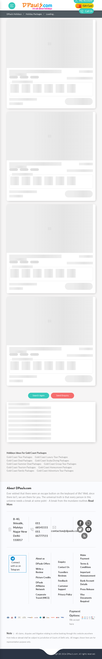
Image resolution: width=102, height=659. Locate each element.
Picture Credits (43, 577)
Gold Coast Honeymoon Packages (55, 467)
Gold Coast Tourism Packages (21, 467)
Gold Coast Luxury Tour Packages (51, 457)
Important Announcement (87, 574)
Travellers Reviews (63, 574)
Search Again (39, 395)
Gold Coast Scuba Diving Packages (52, 460)
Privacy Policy (65, 594)
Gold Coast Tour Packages (19, 457)
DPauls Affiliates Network (40, 586)
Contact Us (63, 567)
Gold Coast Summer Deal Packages (24, 463)
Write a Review (39, 570)
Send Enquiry (62, 395)
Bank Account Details (87, 582)
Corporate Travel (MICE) (43, 596)
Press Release (87, 589)
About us (40, 558)
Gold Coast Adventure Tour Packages (55, 470)
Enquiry (62, 561)
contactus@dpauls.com (65, 530)
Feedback (62, 580)
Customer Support (63, 588)
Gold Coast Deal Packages (19, 460)
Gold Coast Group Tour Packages (60, 463)
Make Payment (84, 557)
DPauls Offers (43, 563)
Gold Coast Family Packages (20, 470)
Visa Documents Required (86, 598)
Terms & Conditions (85, 565)
